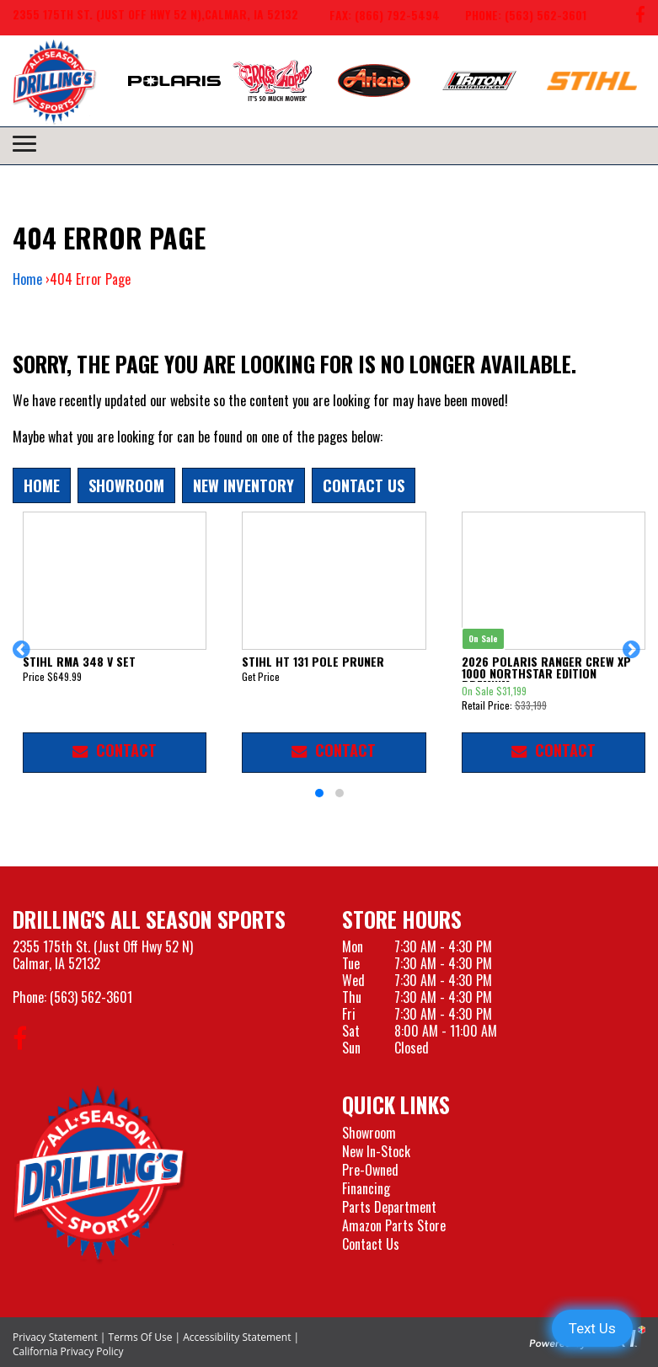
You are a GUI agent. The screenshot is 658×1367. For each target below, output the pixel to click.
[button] (24, 657)
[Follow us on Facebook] (640, 18)
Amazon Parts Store (394, 1225)
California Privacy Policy (68, 1351)
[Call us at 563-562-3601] (513, 17)
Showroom (126, 485)
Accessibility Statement (237, 1337)
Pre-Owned (370, 1170)
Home (27, 279)
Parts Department (389, 1207)
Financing (366, 1188)
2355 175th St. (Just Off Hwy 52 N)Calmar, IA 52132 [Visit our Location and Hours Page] (103, 954)
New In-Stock (376, 1151)
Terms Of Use (141, 1337)
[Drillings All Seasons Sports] (100, 1174)
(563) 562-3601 (91, 997)
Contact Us (363, 485)
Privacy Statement (55, 1337)
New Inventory (243, 485)
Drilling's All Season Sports (149, 919)
